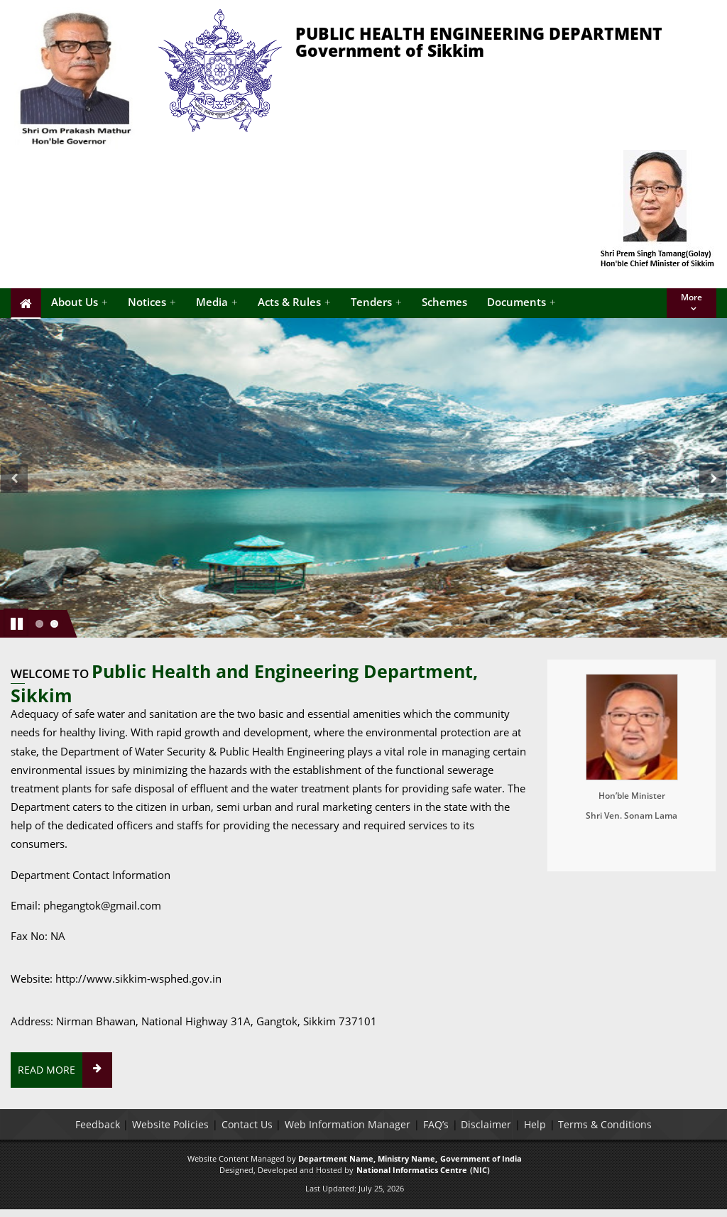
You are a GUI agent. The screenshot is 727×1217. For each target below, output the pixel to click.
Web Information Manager (347, 1124)
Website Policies (169, 1124)
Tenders (376, 302)
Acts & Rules (294, 302)
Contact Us (246, 1124)
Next (715, 494)
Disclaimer (486, 1124)
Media (217, 302)
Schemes (444, 302)
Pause (17, 622)
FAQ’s (436, 1124)
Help (536, 1124)
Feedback (96, 1124)
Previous (14, 494)
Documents (521, 302)
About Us (79, 302)
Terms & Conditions (606, 1124)
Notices (152, 302)
